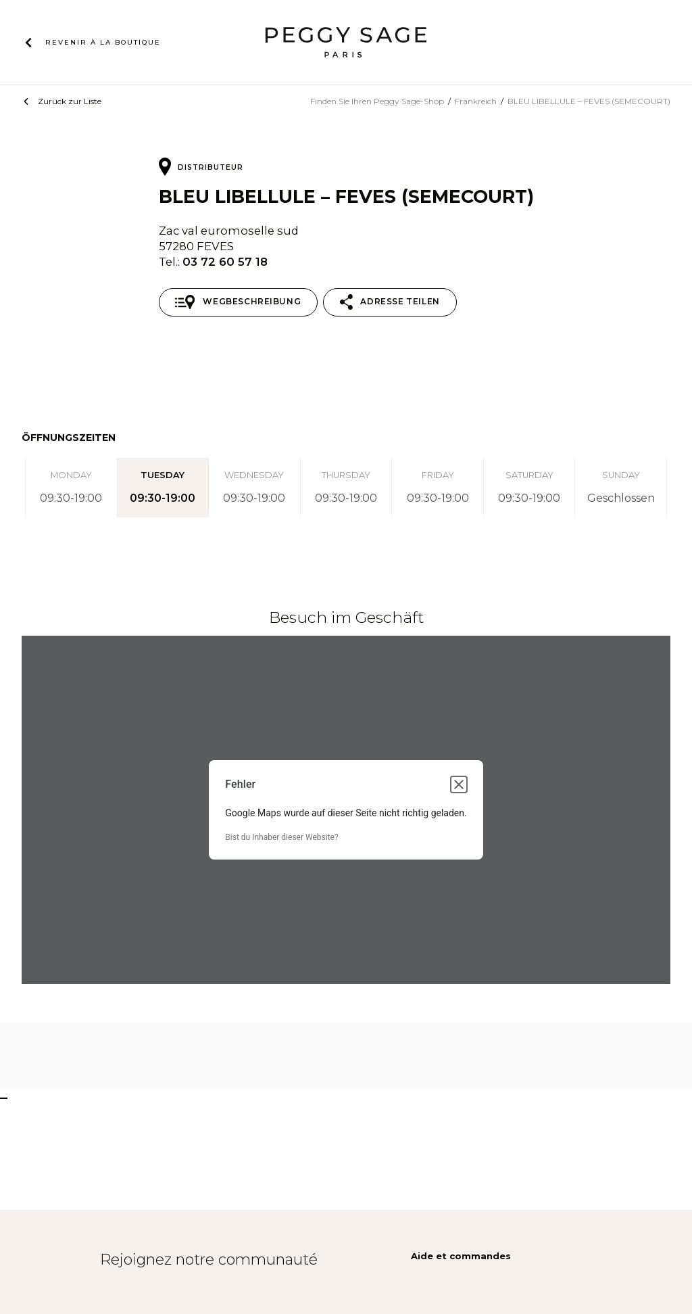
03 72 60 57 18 (225, 261)
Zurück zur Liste (69, 101)
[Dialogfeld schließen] (459, 784)
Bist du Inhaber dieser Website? (281, 837)
